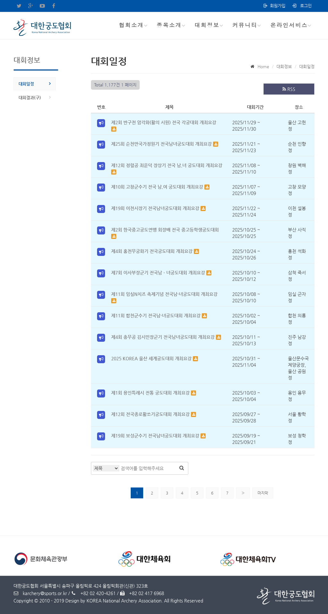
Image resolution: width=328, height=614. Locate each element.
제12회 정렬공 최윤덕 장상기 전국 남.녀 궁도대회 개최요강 (166, 165)
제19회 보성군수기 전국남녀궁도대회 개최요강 (156, 435)
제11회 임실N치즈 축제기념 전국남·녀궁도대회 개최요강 (164, 294)
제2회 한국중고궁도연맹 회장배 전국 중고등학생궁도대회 (165, 229)
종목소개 (169, 25)
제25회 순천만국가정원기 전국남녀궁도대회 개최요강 (162, 143)
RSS (289, 89)
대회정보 (206, 25)
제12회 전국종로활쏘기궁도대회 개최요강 (151, 414)
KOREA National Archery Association (123, 600)
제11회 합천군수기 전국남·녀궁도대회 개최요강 (156, 315)
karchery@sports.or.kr (40, 593)
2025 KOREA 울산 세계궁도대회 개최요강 (152, 358)
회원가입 (274, 5)
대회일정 (26, 83)
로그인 (301, 5)
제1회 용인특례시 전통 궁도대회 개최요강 (151, 392)
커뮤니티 (244, 25)
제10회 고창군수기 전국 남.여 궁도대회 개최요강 (157, 186)
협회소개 (131, 25)
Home (263, 66)
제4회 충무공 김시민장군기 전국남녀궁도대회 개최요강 (163, 337)
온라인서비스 (289, 25)
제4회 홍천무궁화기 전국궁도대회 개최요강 (152, 251)
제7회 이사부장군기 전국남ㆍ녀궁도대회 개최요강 (158, 272)
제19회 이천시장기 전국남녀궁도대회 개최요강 (156, 208)
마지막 (263, 493)
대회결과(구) (30, 97)
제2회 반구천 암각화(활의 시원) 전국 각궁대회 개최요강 (163, 122)
